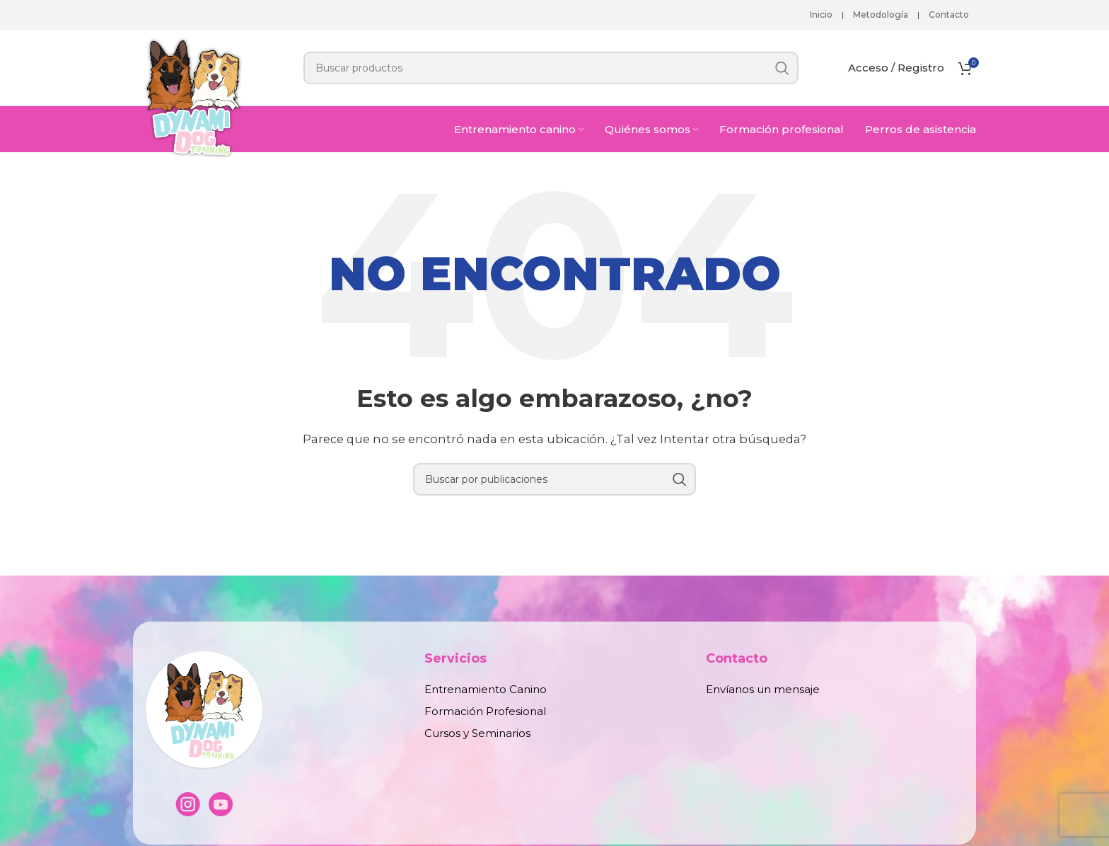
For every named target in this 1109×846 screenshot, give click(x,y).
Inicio (821, 14)
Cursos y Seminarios (477, 733)
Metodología (880, 14)
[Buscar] (551, 68)
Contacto (949, 14)
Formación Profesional (485, 711)
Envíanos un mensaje (763, 689)
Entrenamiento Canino (485, 689)
